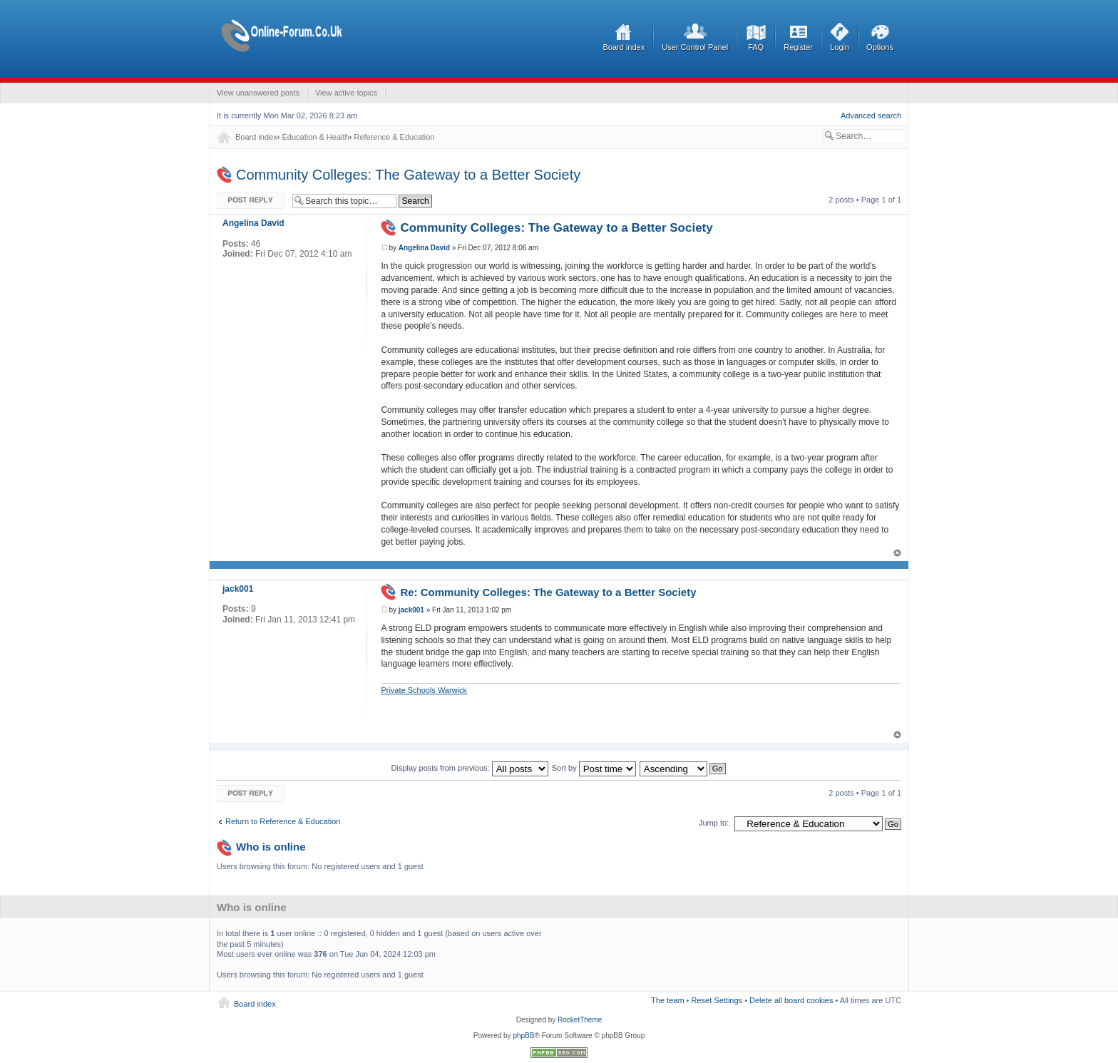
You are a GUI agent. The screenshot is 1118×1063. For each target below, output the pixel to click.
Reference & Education (394, 137)
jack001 (411, 610)
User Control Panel (695, 47)
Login (839, 47)
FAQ (756, 47)
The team (667, 1000)
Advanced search (871, 115)
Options (879, 47)
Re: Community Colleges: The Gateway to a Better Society (548, 592)
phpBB (523, 1035)
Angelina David (424, 248)
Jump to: (714, 822)
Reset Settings (717, 1000)
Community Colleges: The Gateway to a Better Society (408, 175)
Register (798, 47)
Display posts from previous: (469, 768)
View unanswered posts (258, 92)
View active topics (346, 92)
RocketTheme (580, 1020)
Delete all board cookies (791, 1000)
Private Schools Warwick (424, 690)
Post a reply (251, 201)
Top (897, 553)
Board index (624, 47)
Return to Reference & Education (282, 821)
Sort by (594, 768)
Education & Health (315, 137)
